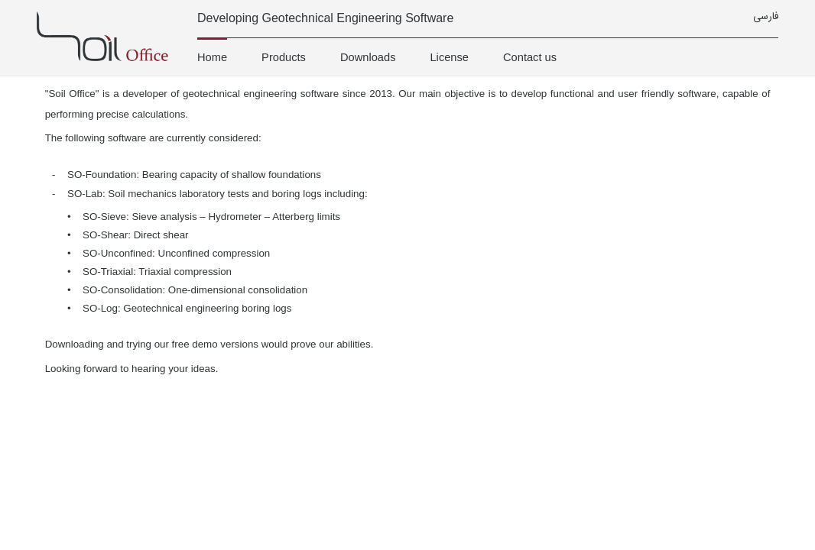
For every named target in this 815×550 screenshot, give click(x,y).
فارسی (765, 17)
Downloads (368, 57)
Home (212, 57)
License (449, 57)
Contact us (530, 57)
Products (283, 57)
